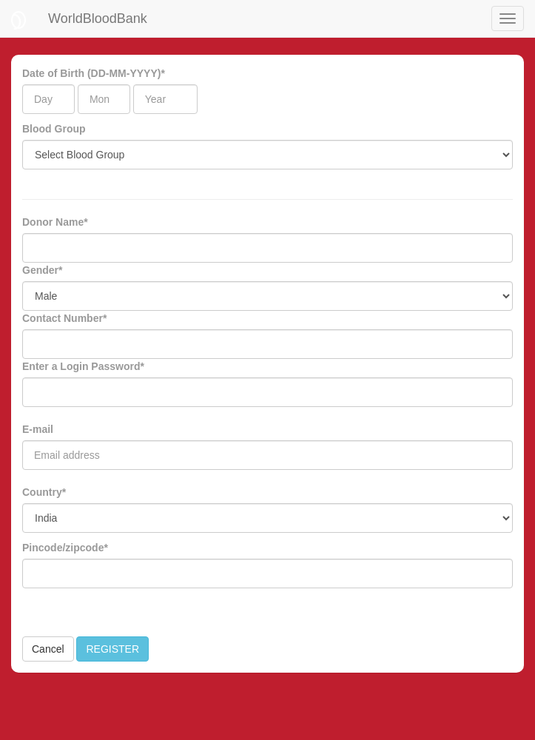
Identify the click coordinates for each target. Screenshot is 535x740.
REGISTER (112, 649)
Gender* (42, 270)
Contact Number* (64, 318)
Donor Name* (55, 222)
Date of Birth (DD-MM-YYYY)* (93, 73)
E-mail (37, 429)
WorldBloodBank (97, 18)
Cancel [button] (48, 649)
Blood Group (54, 129)
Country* (44, 492)
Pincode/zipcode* (65, 548)
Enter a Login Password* (83, 366)
